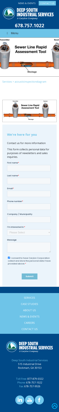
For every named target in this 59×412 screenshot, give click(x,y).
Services (7, 81)
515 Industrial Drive (29, 364)
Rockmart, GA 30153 (30, 368)
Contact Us (47, 3)
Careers (29, 323)
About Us (29, 310)
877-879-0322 (35, 379)
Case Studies (29, 304)
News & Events (27, 3)
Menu (12, 33)
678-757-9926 (32, 386)
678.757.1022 (29, 25)
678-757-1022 (34, 382)
